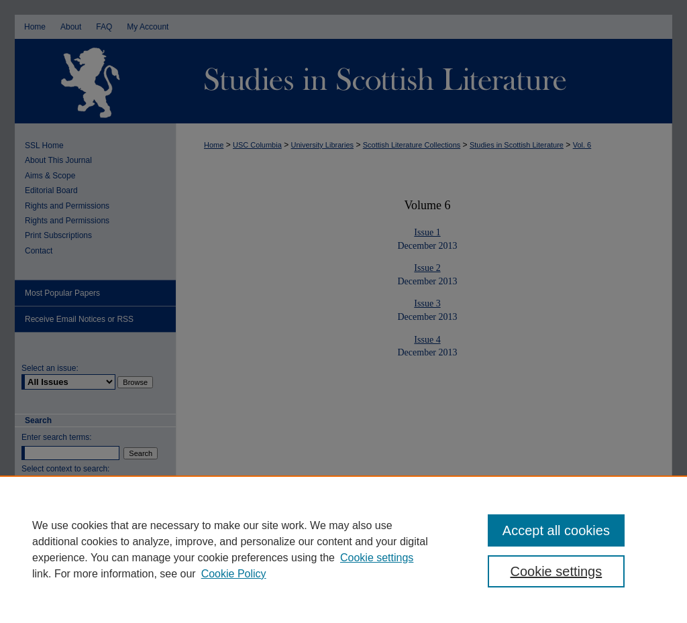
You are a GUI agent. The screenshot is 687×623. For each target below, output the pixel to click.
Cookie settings (376, 557)
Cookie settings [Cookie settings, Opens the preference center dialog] (556, 571)
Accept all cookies (556, 530)
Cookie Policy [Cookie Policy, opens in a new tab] (233, 573)
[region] (343, 549)
